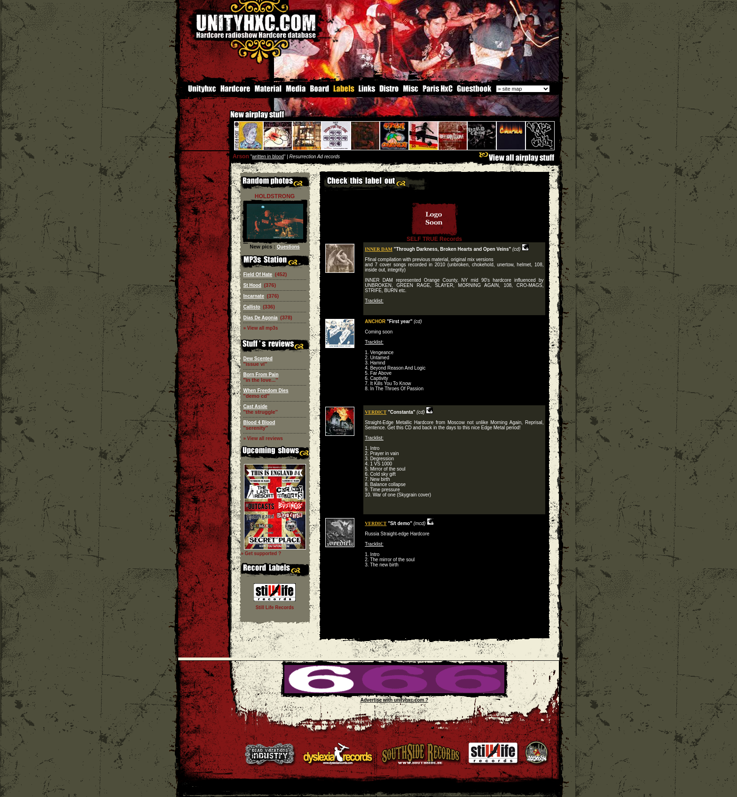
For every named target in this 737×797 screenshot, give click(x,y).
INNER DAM (378, 248)
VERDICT (375, 411)
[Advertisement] (434, 630)
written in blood (267, 155)
